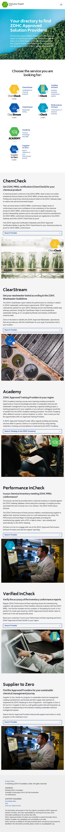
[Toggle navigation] (61, 4)
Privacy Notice (9, 781)
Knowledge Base (10, 801)
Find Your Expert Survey (13, 806)
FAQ (6, 803)
